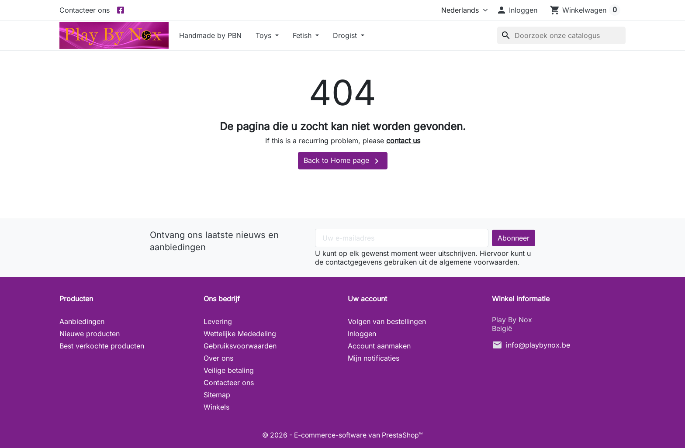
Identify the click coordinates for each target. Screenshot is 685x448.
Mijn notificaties (373, 358)
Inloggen (362, 333)
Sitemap (217, 394)
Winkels (216, 407)
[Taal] (462, 10)
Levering (218, 321)
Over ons (218, 358)
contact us (403, 140)
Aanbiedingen (81, 321)
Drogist (346, 35)
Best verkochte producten (101, 345)
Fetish (303, 35)
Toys (264, 35)
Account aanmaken (379, 345)
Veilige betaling (229, 370)
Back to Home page (343, 161)
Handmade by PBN (210, 35)
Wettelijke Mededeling (240, 333)
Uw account (367, 298)
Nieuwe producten (89, 333)
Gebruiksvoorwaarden (240, 345)
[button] (517, 10)
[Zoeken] (561, 35)
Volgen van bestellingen (387, 321)
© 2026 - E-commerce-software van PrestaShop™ (342, 435)
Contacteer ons (84, 10)
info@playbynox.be (538, 345)
